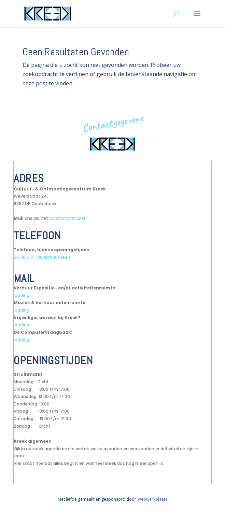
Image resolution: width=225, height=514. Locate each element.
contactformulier (67, 218)
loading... (23, 295)
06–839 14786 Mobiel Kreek (42, 257)
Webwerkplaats (152, 499)
